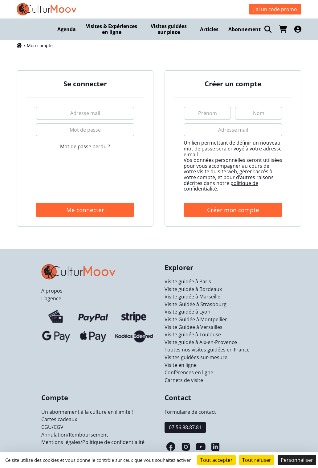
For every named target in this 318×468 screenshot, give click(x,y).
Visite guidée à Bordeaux (193, 289)
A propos (52, 290)
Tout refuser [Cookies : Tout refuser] (256, 460)
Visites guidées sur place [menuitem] (169, 29)
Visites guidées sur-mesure (196, 357)
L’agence (51, 298)
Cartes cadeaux (59, 419)
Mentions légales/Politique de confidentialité (93, 442)
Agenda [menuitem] (66, 29)
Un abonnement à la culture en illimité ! (87, 411)
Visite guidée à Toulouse (193, 334)
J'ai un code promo (275, 9)
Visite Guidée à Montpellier (196, 319)
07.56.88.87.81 (185, 427)
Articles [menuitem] (209, 29)
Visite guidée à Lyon (187, 311)
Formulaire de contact (190, 411)
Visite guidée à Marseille (192, 296)
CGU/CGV (52, 427)
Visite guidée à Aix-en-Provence (201, 342)
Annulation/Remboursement (74, 434)
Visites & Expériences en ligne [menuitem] (111, 29)
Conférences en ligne (189, 372)
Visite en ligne (181, 365)
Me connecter (85, 210)
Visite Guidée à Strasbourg (195, 304)
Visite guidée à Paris (188, 281)
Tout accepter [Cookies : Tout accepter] (216, 460)
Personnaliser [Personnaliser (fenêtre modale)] (297, 460)
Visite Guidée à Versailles (193, 327)
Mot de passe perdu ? (85, 146)
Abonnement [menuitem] (244, 29)
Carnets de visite (184, 380)
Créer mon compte (233, 210)
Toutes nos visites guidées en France (207, 349)
